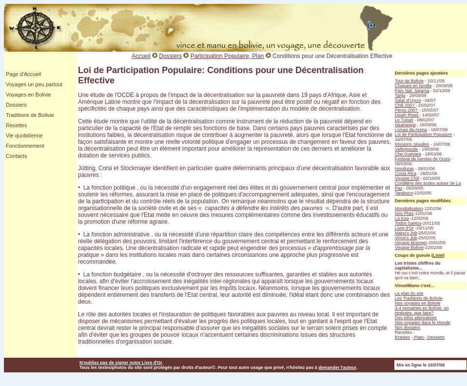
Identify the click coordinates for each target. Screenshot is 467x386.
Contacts (16, 156)
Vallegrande (406, 149)
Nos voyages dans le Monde (422, 322)
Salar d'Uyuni (408, 100)
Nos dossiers (407, 327)
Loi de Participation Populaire (423, 134)
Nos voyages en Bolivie (418, 303)
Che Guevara (408, 154)
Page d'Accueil (23, 74)
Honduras (404, 168)
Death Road (407, 115)
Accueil (141, 56)
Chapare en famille (413, 85)
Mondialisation (409, 208)
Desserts (436, 337)
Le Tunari (404, 119)
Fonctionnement (25, 146)
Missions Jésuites (412, 144)
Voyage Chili (407, 178)
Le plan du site (409, 293)
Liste (438, 255)
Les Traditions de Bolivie (419, 298)
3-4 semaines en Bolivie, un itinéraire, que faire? (422, 310)
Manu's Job (406, 233)
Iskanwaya (405, 124)
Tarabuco (404, 193)
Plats (419, 337)
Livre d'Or (404, 228)
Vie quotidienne (24, 135)
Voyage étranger (411, 242)
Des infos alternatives (416, 317)
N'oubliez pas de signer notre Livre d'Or (120, 362)
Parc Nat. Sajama (412, 90)
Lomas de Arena (411, 129)
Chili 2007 (405, 105)
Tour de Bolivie (409, 80)
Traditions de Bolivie (30, 115)
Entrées (402, 337)
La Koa (402, 218)
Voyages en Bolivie (28, 94)
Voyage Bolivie (409, 247)
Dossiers (16, 105)
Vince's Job (406, 237)
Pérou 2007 (407, 110)
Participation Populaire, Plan (227, 56)
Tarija (400, 95)
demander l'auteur (337, 367)
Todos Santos (408, 223)
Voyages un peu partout (34, 84)
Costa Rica (405, 173)
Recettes (16, 125)
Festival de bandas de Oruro (422, 158)
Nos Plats (404, 213)
